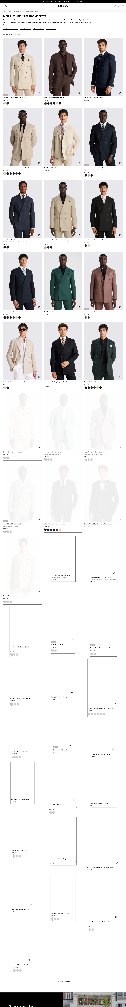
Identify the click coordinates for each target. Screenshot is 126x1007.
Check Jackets (38, 29)
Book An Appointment (17, 968)
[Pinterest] (73, 1004)
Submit (112, 998)
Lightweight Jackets (10, 29)
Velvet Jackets (25, 29)
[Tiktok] (70, 1004)
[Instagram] (76, 1004)
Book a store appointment (75, 1)
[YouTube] (79, 1004)
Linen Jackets (51, 29)
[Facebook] (67, 1004)
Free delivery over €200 (49, 1)
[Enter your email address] (87, 998)
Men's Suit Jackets (13, 11)
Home (5, 11)
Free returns (61, 1)
